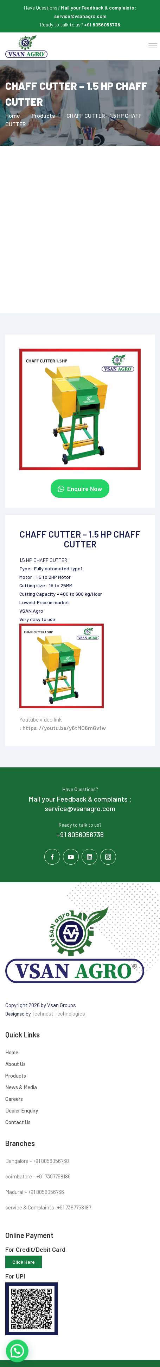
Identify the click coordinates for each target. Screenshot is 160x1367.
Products (43, 115)
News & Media (21, 1087)
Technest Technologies (58, 1013)
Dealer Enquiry (21, 1110)
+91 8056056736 (102, 24)
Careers (14, 1099)
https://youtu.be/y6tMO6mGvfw (64, 727)
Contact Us (18, 1122)
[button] (151, 44)
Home (12, 115)
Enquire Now (80, 488)
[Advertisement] (80, 229)
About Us (15, 1064)
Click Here (23, 1262)
